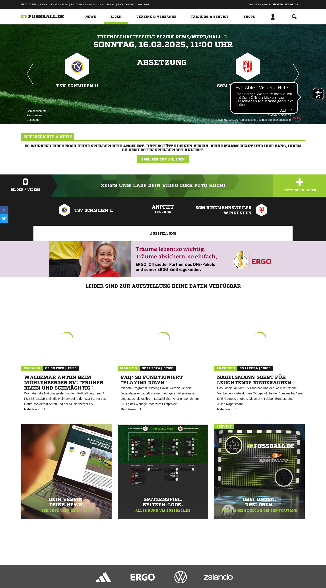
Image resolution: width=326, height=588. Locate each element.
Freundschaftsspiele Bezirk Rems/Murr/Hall (163, 37)
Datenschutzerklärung (49, 577)
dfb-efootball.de (58, 4)
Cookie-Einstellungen (151, 577)
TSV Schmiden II (77, 85)
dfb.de (43, 4)
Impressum (27, 577)
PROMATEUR (29, 4)
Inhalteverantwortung (124, 577)
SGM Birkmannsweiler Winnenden (247, 88)
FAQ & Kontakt (126, 4)
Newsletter (143, 4)
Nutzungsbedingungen (77, 577)
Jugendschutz (100, 577)
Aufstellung (163, 233)
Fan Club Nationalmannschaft (87, 4)
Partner (110, 4)
